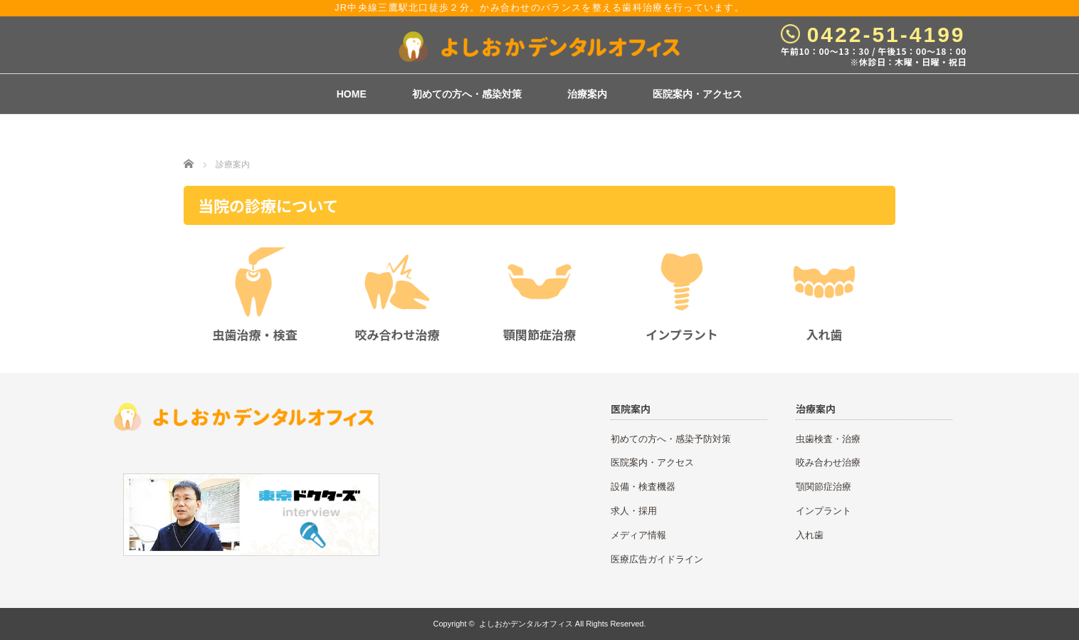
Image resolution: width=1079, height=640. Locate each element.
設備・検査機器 (643, 486)
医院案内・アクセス (697, 94)
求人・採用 (634, 510)
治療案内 (587, 94)
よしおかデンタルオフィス (526, 623)
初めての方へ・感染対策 (467, 94)
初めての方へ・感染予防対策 (671, 439)
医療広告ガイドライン (657, 559)
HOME (352, 94)
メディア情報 (638, 535)
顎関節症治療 (823, 486)
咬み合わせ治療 (828, 462)
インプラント (823, 510)
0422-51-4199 (886, 35)
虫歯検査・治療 (828, 439)
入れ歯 (809, 535)
